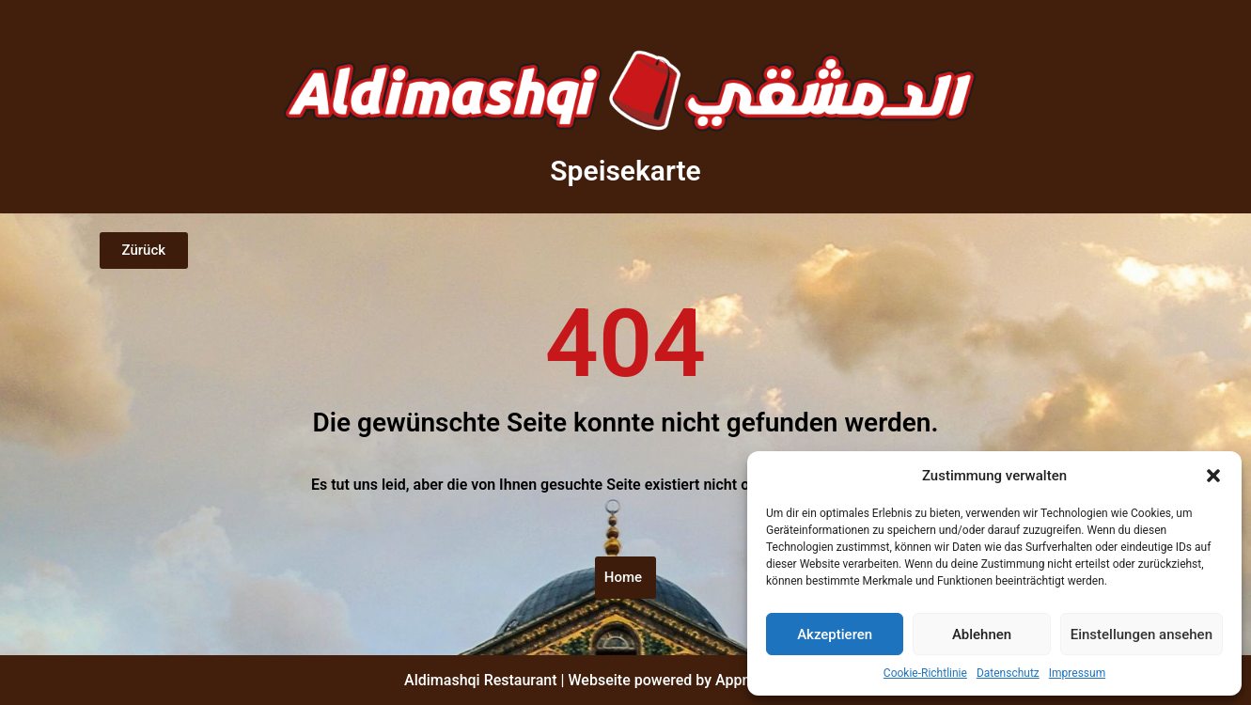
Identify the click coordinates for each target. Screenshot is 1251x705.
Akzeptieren (834, 634)
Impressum (1077, 673)
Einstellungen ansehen (1141, 634)
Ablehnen (981, 634)
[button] (1213, 475)
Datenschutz (1008, 673)
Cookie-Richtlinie (925, 673)
